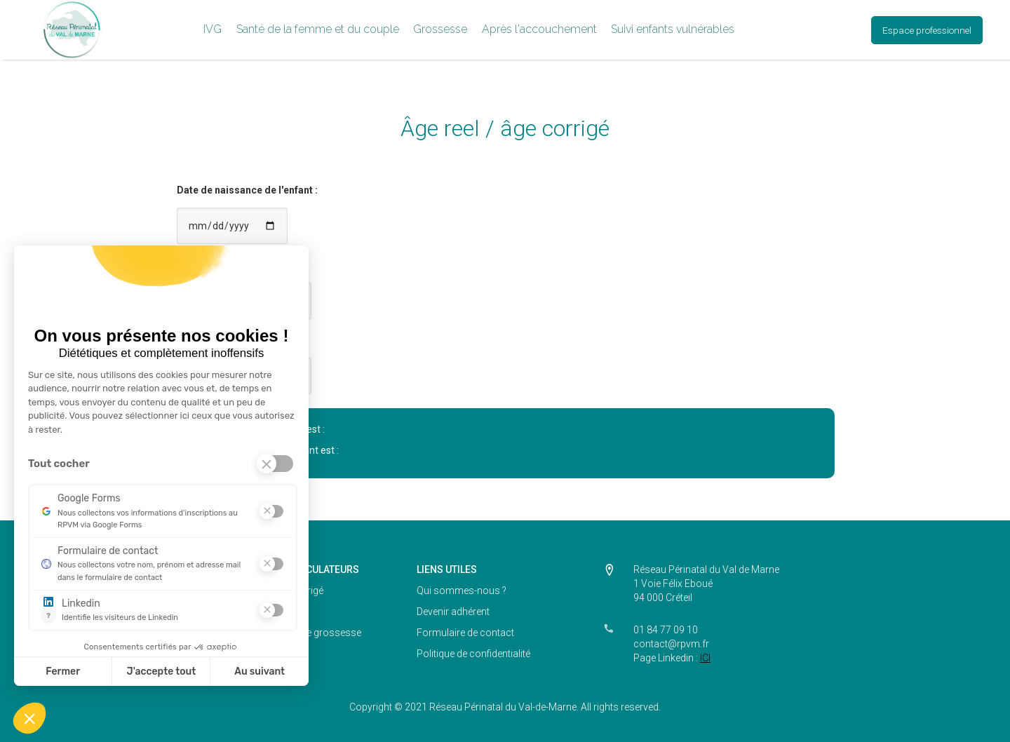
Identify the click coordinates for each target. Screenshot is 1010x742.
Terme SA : (202, 265)
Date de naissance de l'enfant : (247, 190)
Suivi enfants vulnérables (672, 29)
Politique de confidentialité (473, 653)
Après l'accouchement (539, 29)
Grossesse (440, 29)
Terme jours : (208, 340)
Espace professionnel (926, 30)
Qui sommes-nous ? (461, 590)
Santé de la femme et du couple (317, 29)
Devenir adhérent (453, 611)
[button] (212, 30)
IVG (212, 29)
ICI (705, 657)
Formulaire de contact (465, 632)
